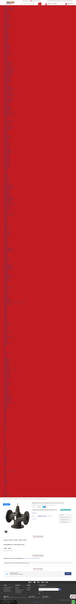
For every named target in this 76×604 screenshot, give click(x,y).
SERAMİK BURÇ (6, 394)
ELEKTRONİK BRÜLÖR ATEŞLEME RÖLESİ (10, 204)
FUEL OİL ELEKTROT (7, 278)
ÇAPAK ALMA (6, 40)
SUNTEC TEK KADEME (7, 233)
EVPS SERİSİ (6, 246)
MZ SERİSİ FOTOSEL (7, 326)
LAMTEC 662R (6, 344)
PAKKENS (5, 464)
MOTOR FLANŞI (6, 292)
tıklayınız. (9, 602)
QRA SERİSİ (5, 328)
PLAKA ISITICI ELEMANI (7, 150)
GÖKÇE (5, 444)
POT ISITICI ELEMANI (7, 385)
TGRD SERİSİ (6, 320)
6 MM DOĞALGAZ (6, 191)
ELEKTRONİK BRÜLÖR (7, 299)
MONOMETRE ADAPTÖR (8, 392)
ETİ (4, 435)
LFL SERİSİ (5, 310)
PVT (4, 467)
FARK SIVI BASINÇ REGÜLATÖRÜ (9, 402)
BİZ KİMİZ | (57, 0)
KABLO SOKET (6, 335)
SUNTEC (5, 478)
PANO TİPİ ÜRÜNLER (7, 107)
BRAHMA (5, 416)
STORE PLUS (35, 602)
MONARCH (5, 461)
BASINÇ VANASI (6, 60)
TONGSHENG (6, 483)
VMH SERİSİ (5, 230)
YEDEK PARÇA (6, 234)
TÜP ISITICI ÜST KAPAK (7, 288)
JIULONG (5, 452)
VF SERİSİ (5, 225)
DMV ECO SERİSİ (6, 257)
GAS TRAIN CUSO (6, 443)
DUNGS (5, 425)
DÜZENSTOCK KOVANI (7, 176)
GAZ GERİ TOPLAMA (7, 51)
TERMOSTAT (6, 284)
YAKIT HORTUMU (6, 178)
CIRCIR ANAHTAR (6, 44)
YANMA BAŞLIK (6, 275)
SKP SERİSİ (5, 209)
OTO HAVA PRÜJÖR (7, 373)
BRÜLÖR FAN (6, 285)
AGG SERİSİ (5, 334)
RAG (4, 468)
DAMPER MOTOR (6, 91)
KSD (4, 455)
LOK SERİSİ (5, 313)
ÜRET (4, 486)
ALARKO (5, 409)
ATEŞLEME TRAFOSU (7, 297)
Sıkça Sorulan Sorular (7, 591)
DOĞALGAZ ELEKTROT (7, 277)
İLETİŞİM (71, 0)
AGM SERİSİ (5, 327)
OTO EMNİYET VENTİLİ (7, 372)
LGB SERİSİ (5, 314)
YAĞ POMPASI (6, 56)
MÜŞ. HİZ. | (61, 0)
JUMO (5, 453)
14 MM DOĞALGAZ (7, 195)
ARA (40, 3)
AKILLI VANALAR (6, 111)
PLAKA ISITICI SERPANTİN (8, 151)
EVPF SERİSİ (5, 245)
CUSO (5, 420)
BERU (4, 415)
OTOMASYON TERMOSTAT (8, 64)
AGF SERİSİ (5, 220)
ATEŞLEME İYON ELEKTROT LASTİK (9, 200)
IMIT (4, 448)
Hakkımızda (17, 588)
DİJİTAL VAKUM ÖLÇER (7, 52)
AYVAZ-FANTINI (6, 411)
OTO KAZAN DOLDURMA (8, 377)
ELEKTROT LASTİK (6, 145)
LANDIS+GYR (6, 457)
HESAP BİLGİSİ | (53, 0)
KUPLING (5, 291)
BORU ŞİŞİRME (6, 41)
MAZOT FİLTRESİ (6, 362)
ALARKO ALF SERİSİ (7, 156)
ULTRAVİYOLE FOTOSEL (7, 206)
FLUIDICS (5, 442)
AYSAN (5, 410)
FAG (4, 438)
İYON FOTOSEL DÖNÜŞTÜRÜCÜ (9, 269)
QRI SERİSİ (5, 333)
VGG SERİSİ (5, 219)
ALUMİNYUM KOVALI (7, 360)
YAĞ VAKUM (6, 61)
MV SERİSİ (5, 253)
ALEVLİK (5, 283)
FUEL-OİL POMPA (6, 293)
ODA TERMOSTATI (7, 384)
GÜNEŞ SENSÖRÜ (6, 77)
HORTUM (5, 50)
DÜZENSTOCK (6, 174)
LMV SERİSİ (5, 305)
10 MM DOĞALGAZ (7, 192)
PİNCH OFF (5, 42)
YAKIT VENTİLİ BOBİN (7, 137)
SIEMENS (5, 472)
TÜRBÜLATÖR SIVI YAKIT (7, 287)
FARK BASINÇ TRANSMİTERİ (8, 398)
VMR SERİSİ (5, 261)
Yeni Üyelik (55, 3)
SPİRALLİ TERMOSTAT (7, 381)
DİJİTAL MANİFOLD (7, 47)
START (5, 476)
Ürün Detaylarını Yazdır (64, 522)
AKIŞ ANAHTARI (6, 116)
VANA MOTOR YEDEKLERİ (8, 88)
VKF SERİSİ (5, 222)
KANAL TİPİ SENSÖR (7, 95)
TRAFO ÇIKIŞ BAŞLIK (7, 146)
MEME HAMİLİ (6, 170)
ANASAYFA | (49, 0)
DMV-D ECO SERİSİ (7, 258)
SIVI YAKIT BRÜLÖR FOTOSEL (8, 124)
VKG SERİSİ (5, 224)
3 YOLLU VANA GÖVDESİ (8, 66)
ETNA (4, 436)
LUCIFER (5, 459)
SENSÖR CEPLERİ (6, 79)
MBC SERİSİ (5, 237)
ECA (4, 427)
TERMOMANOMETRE (7, 391)
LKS (4, 345)
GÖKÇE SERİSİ (6, 157)
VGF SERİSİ (5, 217)
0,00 (69, 4)
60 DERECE (5, 132)
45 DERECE (5, 131)
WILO (4, 489)
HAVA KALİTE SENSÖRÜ (7, 76)
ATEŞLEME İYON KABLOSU (8, 198)
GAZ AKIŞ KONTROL (7, 45)
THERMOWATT (6, 481)
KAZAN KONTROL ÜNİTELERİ (8, 81)
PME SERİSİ (5, 308)
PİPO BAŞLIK (6, 148)
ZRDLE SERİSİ (6, 242)
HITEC (5, 446)
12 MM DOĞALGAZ (7, 194)
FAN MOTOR (6, 281)
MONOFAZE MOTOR (7, 395)
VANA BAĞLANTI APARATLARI (8, 72)
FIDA (4, 440)
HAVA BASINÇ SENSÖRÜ (8, 100)
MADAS (5, 460)
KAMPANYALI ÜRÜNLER (7, 7)
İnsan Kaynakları (18, 592)
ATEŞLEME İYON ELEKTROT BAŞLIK (9, 199)
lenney (5, 458)
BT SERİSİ (5, 306)
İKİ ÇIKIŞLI (5, 339)
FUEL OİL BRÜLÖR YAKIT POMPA (9, 127)
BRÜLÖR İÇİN (6, 379)
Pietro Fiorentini (6, 466)
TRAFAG (5, 485)
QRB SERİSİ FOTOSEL (7, 325)
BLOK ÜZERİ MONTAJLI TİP (8, 266)
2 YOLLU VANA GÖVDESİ (8, 68)
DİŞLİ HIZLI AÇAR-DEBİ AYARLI (8, 249)
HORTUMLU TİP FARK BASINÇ (8, 267)
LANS (4, 171)
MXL (4, 355)
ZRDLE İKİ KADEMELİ (7, 236)
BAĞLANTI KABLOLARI (7, 108)
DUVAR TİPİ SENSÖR (7, 103)
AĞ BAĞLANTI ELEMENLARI (8, 106)
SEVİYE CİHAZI (6, 387)
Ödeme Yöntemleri (7, 588)
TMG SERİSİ (5, 319)
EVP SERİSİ (5, 244)
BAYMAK (5, 413)
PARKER (5, 465)
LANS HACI (5, 173)
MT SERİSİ (5, 352)
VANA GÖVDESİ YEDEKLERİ (8, 69)
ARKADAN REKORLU (7, 265)
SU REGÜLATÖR (6, 376)
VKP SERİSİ (5, 227)
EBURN (5, 426)
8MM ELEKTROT (6, 139)
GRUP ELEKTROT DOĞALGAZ (8, 196)
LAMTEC (5, 456)
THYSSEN (5, 482)
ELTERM (5, 430)
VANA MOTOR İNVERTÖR (8, 90)
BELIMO (5, 414)
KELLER (5, 454)
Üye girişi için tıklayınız (51, 4)
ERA (4, 433)
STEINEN (5, 477)
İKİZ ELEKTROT (6, 142)
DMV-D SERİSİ (6, 256)
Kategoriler (29, 590)
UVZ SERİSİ (5, 329)
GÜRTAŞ (5, 445)
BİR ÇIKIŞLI (5, 342)
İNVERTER (5, 96)
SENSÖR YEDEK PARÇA (7, 78)
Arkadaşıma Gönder (63, 519)
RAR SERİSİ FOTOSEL (7, 330)
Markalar (28, 588)
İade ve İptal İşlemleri (7, 590)
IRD (4, 331)
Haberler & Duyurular (18, 591)
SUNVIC (5, 479)
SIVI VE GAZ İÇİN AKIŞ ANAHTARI (9, 115)
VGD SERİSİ (5, 216)
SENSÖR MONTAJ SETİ (7, 80)
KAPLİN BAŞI (6, 181)
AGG (4, 322)
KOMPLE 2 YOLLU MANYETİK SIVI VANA (10, 93)
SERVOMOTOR (6, 294)
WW (4, 491)
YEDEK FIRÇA (6, 57)
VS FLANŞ (5, 238)
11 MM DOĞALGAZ (6, 193)
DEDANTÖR (5, 370)
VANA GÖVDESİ (6, 295)
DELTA (5, 423)
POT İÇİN (5, 380)
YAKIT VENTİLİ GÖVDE (7, 136)
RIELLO (5, 469)
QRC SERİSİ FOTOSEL (7, 332)
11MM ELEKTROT (6, 140)
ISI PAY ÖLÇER (6, 114)
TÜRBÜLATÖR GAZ (7, 280)
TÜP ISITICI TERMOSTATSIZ (8, 152)
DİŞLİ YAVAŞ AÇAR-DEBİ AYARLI (9, 251)
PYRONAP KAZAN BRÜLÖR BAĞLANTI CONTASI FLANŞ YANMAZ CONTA (15, 302)
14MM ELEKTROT (6, 141)
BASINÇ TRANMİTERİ (7, 400)
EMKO (5, 431)
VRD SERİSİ (5, 11)
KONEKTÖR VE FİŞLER (7, 110)
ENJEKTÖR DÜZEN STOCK (8, 186)
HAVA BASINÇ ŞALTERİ (7, 101)
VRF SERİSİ (5, 12)
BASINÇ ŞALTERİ (6, 388)
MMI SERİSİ (5, 317)
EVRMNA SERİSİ (6, 364)
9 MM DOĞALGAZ (6, 190)
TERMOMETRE (6, 390)
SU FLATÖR (5, 389)
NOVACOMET (6, 463)
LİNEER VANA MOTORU (7, 86)
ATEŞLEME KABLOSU (7, 143)
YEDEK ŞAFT (6, 58)
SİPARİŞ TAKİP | (65, 0)
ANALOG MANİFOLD (7, 48)
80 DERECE (5, 133)
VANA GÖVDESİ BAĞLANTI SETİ (9, 70)
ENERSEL (5, 432)
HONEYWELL (6, 447)
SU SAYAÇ (5, 118)
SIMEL (5, 473)
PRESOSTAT (6, 296)
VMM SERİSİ (6, 263)
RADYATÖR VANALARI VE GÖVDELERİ (10, 67)
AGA (4, 348)
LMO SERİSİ (5, 309)
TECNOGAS (6, 480)
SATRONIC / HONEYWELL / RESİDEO (9, 470)
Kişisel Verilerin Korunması (19, 590)
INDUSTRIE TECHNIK (7, 450)
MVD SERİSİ (5, 254)
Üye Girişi (49, 3)
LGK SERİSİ (5, 315)
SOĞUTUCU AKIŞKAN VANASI (8, 94)
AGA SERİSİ (5, 211)
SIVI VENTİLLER (6, 404)
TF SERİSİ (5, 318)
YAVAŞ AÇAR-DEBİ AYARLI (8, 250)
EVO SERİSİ (5, 243)
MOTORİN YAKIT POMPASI (8, 128)
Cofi (4, 417)
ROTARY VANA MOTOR (7, 87)
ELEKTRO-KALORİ (6, 429)
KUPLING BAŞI (6, 290)
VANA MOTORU (6, 83)
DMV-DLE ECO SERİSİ (7, 259)
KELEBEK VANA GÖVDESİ (8, 74)
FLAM (4, 441)
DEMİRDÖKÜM (6, 359)
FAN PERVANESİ (6, 279)
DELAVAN (5, 422)
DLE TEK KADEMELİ (7, 232)
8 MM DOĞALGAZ (6, 189)
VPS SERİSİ (5, 214)
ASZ (4, 347)
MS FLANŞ (5, 239)
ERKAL (5, 434)
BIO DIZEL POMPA (6, 129)
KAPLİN (5, 177)
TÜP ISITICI (5, 289)
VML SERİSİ (5, 262)
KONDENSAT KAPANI (7, 55)
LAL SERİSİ (5, 312)
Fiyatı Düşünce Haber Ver (64, 517)
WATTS (5, 488)
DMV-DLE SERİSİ (6, 241)
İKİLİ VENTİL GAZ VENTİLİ (7, 247)
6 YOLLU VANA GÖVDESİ (8, 73)
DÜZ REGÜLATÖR (6, 368)
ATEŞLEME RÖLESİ (6, 121)
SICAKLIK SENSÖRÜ (7, 102)
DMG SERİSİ (5, 316)
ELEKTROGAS (6, 428)
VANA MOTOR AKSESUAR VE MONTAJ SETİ (11, 89)
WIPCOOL (5, 490)
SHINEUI (5, 471)
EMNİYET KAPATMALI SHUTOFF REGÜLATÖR (11, 369)
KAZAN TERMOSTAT (7, 382)
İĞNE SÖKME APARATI (7, 53)
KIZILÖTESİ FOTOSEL (7, 125)
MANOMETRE (6, 393)
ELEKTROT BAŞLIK (6, 144)
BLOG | (69, 0)
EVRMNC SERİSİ (6, 366)
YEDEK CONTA (6, 49)
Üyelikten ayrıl (41, 591)
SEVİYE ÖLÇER (6, 54)
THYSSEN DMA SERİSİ (7, 158)
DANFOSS (5, 421)
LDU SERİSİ (5, 213)
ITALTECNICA (6, 451)
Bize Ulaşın (17, 587)
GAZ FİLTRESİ (6, 357)
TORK (5, 484)
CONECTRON (6, 418)
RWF (4, 354)
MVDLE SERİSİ (6, 255)
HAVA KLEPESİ (6, 282)
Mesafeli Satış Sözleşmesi (8, 587)
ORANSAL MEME (6, 135)
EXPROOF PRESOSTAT (7, 268)
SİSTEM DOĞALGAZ (7, 474)
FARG (4, 439)
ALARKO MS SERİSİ (7, 155)
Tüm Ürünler (29, 587)
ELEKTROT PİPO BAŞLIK (7, 202)
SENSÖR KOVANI (6, 403)
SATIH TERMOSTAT (7, 383)
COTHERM (5, 419)
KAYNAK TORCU (6, 43)
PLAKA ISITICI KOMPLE (7, 153)
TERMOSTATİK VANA (7, 375)
